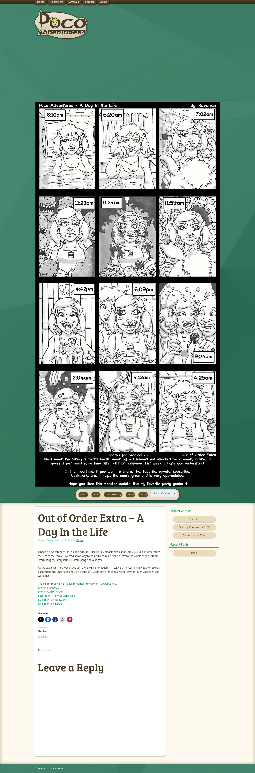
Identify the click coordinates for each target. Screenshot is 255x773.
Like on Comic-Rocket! (51, 591)
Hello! (194, 553)
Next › (130, 494)
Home (40, 2)
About (103, 2)
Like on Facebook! (48, 587)
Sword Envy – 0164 (194, 535)
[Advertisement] (128, 74)
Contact (89, 2)
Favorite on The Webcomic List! (56, 595)
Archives (74, 2)
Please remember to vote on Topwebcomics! (91, 583)
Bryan (80, 540)
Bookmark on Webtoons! (52, 599)
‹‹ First (83, 494)
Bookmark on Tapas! (50, 603)
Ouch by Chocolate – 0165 (194, 527)
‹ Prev (95, 494)
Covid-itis (194, 519)
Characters (56, 2)
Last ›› (143, 494)
